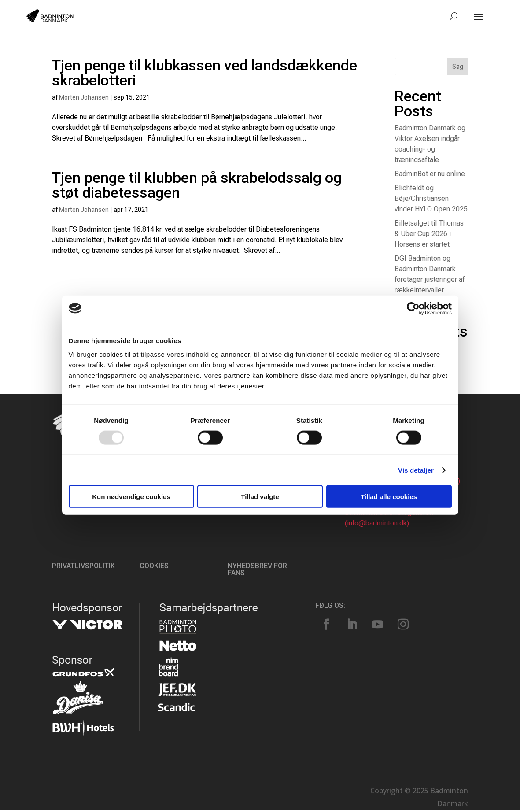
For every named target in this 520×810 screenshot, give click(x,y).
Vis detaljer (416, 469)
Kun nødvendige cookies (131, 496)
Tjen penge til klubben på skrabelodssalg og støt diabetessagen (197, 185)
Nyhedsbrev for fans (257, 569)
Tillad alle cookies (389, 496)
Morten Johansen (84, 97)
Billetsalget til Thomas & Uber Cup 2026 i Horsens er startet (429, 233)
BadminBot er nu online (430, 174)
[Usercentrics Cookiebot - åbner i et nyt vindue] (413, 308)
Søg (457, 66)
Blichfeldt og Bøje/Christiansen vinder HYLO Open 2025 (431, 198)
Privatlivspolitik (83, 566)
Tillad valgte (260, 496)
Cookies (154, 566)
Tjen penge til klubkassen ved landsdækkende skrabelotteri (204, 72)
